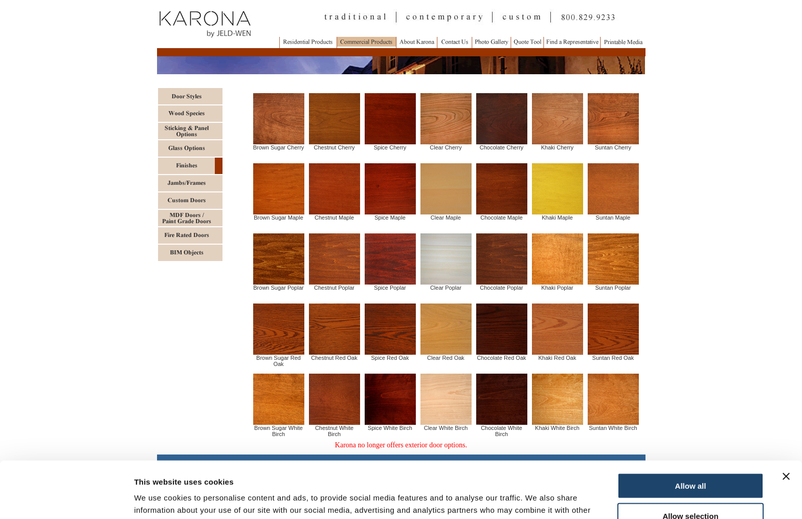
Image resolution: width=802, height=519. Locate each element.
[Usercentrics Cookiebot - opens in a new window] (66, 499)
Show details (537, 498)
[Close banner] (786, 419)
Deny (690, 489)
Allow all (690, 429)
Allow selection (690, 459)
